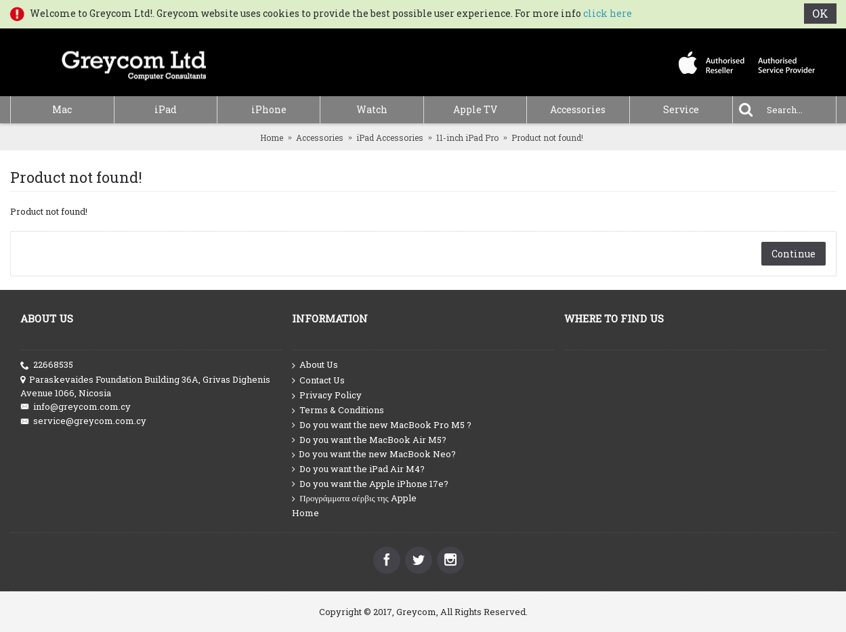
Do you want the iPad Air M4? (358, 469)
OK (820, 13)
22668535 (46, 364)
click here (607, 13)
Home (271, 137)
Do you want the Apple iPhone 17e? (370, 484)
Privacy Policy (327, 395)
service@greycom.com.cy (83, 421)
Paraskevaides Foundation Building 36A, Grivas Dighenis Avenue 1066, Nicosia (145, 386)
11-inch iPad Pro (467, 137)
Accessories (319, 137)
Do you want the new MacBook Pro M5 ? (381, 425)
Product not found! (547, 137)
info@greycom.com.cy (75, 406)
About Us (315, 365)
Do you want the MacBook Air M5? (369, 440)
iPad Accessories (389, 137)
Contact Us (318, 380)
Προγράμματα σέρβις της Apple (354, 498)
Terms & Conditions (338, 410)
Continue (793, 253)
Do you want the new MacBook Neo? (374, 454)
